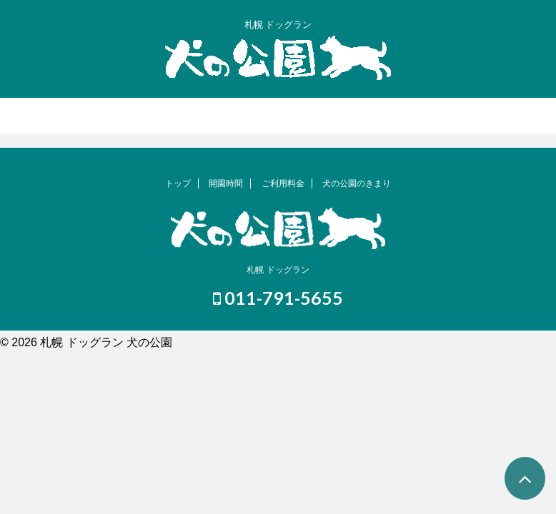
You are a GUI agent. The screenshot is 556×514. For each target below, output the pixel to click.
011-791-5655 (278, 297)
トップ (178, 183)
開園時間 (226, 183)
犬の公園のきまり (356, 183)
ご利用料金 (283, 183)
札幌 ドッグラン (278, 270)
